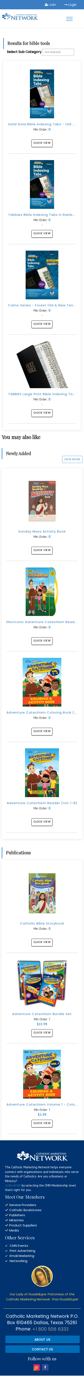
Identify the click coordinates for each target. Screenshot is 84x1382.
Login (70, 4)
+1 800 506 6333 (50, 1329)
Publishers (17, 1215)
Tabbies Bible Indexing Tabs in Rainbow (43, 214)
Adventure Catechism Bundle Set (42, 1014)
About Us (42, 1339)
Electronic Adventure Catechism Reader (42, 622)
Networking (18, 1261)
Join (50, 4)
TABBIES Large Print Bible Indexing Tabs (42, 394)
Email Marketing (22, 1256)
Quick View (42, 143)
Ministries (16, 1220)
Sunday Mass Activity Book (42, 531)
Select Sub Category (24, 51)
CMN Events (19, 1245)
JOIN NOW (13, 1185)
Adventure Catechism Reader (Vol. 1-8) (42, 803)
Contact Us (42, 1349)
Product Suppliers (23, 1225)
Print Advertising (22, 1250)
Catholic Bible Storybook (42, 923)
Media (14, 1230)
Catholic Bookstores (25, 1210)
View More (72, 459)
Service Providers (22, 1205)
